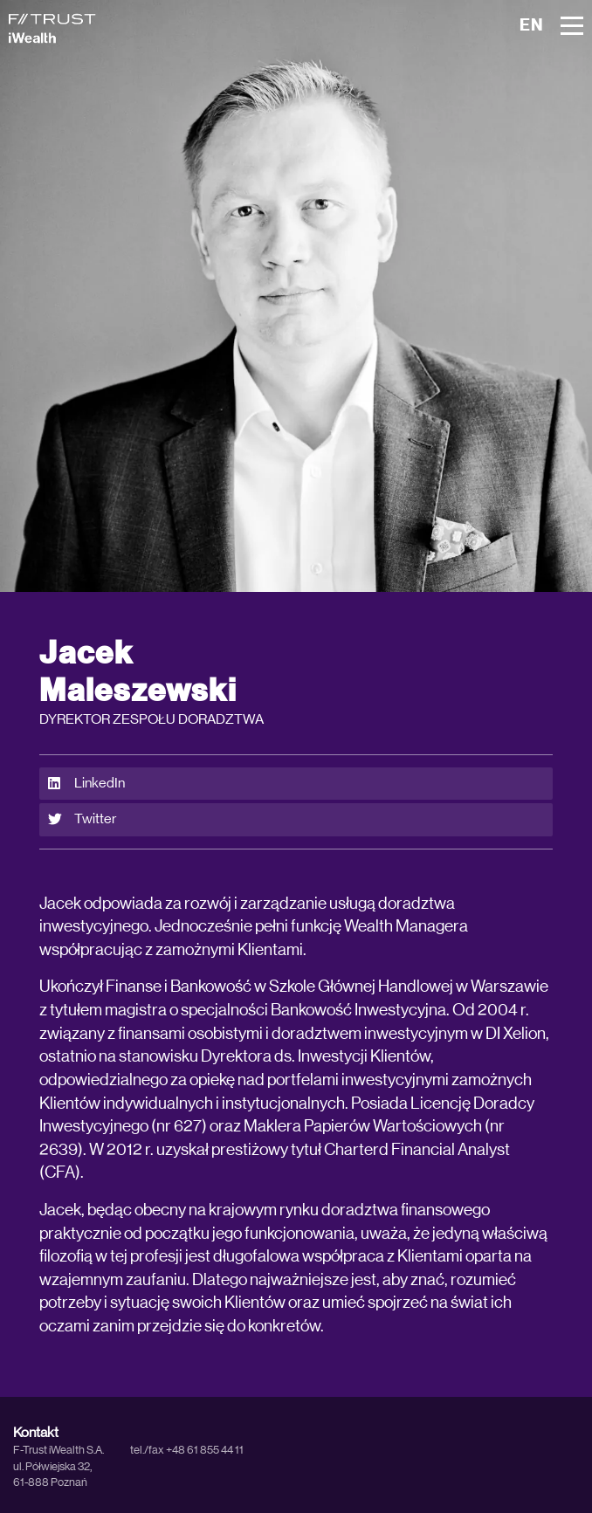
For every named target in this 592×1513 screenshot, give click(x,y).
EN (531, 25)
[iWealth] (52, 28)
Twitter (82, 819)
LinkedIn (86, 783)
